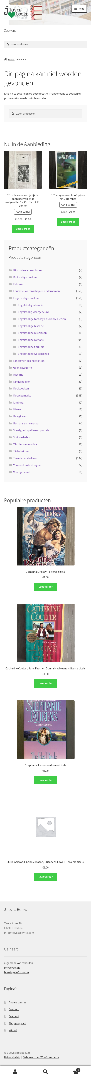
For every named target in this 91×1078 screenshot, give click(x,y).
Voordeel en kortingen (27, 465)
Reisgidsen (19, 416)
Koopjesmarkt (22, 395)
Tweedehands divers (25, 458)
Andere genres (17, 1002)
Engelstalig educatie (30, 305)
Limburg (18, 402)
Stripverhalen (21, 437)
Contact (14, 1009)
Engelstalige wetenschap (33, 353)
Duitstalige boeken (25, 277)
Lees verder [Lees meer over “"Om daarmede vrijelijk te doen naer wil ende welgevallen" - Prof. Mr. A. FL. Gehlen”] (23, 228)
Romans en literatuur (26, 423)
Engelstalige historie (31, 326)
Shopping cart (17, 1023)
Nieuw (17, 409)
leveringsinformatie (16, 972)
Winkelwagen (70, 1069)
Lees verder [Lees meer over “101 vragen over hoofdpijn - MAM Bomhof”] (68, 221)
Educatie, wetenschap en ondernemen (36, 291)
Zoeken (45, 1072)
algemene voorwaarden (18, 963)
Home (11, 59)
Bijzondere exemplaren (27, 270)
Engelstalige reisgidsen (32, 333)
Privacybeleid (12, 1057)
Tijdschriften (21, 451)
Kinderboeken (21, 381)
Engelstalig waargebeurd (33, 312)
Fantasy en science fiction (29, 360)
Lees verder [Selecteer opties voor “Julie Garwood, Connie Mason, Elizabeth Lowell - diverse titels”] (45, 877)
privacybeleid (12, 967)
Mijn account (15, 1072)
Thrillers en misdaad (25, 444)
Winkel (13, 1030)
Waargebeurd (21, 472)
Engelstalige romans (31, 340)
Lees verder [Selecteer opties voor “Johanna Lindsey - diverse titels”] (45, 586)
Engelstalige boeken (26, 298)
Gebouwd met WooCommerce (41, 1057)
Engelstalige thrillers (31, 347)
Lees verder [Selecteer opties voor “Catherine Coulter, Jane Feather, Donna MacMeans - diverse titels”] (45, 683)
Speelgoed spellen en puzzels (31, 430)
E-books (18, 284)
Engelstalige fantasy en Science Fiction (42, 319)
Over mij (14, 1016)
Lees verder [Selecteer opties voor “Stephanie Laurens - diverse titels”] (45, 780)
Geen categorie (22, 367)
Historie (18, 374)
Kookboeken (21, 388)
